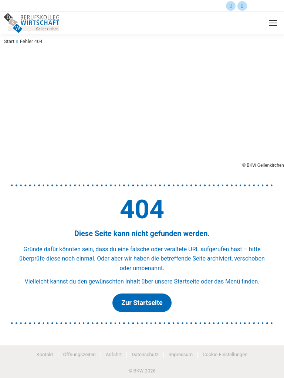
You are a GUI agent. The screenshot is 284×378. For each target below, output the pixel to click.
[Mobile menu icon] (273, 23)
